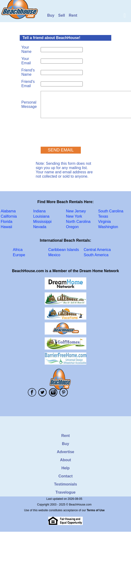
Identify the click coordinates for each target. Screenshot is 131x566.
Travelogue (65, 492)
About (65, 460)
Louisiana (41, 216)
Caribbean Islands (63, 250)
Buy (50, 15)
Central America (97, 250)
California (9, 216)
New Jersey (76, 211)
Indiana (39, 211)
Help (65, 468)
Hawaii (6, 227)
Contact (65, 476)
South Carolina (110, 211)
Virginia (104, 222)
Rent (73, 15)
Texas (103, 216)
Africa (18, 250)
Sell (61, 15)
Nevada (39, 227)
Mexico (54, 255)
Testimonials (65, 484)
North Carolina (78, 222)
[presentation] (77, 130)
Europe (19, 255)
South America (96, 255)
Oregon (72, 227)
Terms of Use (96, 510)
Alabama (8, 211)
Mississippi (42, 222)
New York (74, 216)
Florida (6, 222)
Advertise (65, 452)
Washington (108, 227)
